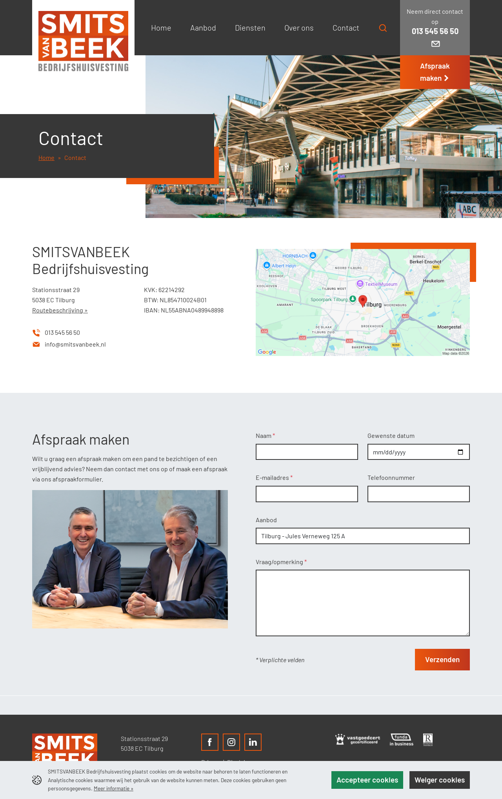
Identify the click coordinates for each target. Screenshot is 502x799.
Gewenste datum (391, 435)
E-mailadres (273, 477)
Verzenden (442, 659)
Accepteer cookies (367, 779)
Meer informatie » (113, 788)
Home (46, 157)
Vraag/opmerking (280, 561)
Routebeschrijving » (60, 310)
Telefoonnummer (391, 477)
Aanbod (266, 519)
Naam (264, 435)
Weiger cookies (440, 779)
